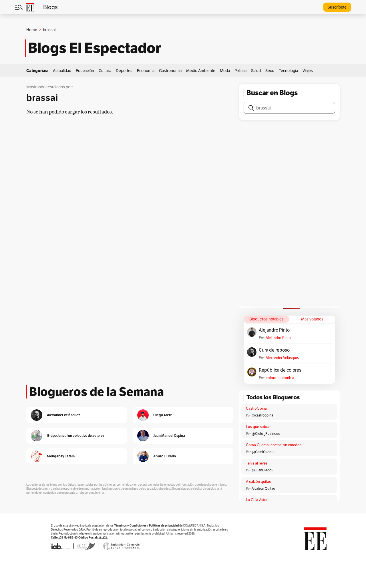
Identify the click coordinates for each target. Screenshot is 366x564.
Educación (85, 70)
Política (240, 70)
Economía (145, 70)
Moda (225, 70)
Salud (256, 70)
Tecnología (288, 70)
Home (31, 29)
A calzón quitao (258, 481)
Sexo (269, 70)
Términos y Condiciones (130, 525)
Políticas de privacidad (164, 525)
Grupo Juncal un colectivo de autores (75, 435)
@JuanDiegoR (263, 470)
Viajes (308, 70)
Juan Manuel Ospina (169, 435)
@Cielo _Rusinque (266, 433)
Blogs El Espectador (94, 48)
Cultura (105, 70)
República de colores (280, 370)
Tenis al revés (256, 463)
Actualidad (62, 70)
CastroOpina (256, 408)
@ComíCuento (263, 452)
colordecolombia (280, 377)
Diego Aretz (162, 415)
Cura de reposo (274, 350)
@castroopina (262, 415)
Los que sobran (258, 426)
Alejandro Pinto (274, 330)
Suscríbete (337, 7)
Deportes (124, 70)
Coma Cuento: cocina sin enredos (273, 445)
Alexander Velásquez (283, 357)
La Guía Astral (257, 499)
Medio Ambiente (200, 70)
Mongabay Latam (61, 456)
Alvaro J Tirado (164, 456)
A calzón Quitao (263, 488)
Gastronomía (170, 70)
